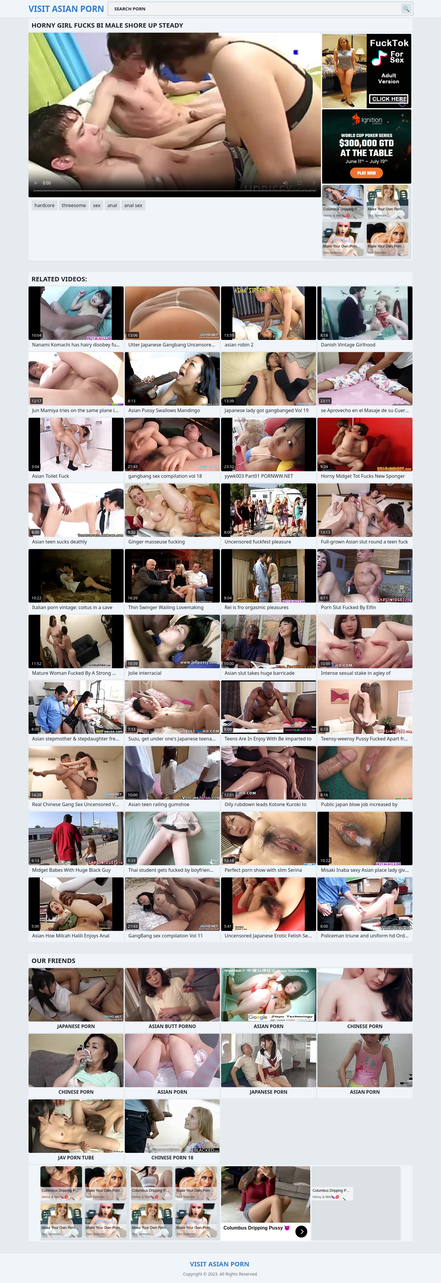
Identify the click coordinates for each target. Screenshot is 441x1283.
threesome (74, 205)
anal (112, 205)
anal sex (133, 205)
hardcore (44, 205)
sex (96, 205)
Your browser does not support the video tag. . (175, 115)
